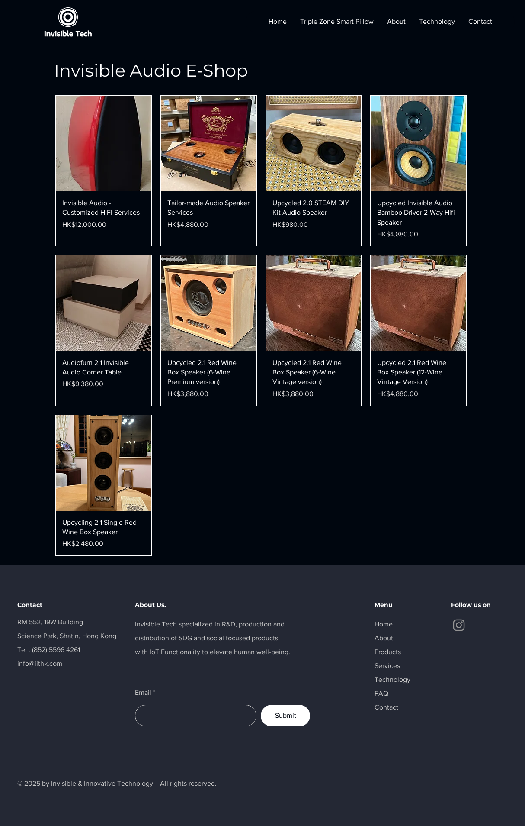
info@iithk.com (39, 663)
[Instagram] (459, 625)
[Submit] (285, 715)
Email (143, 692)
